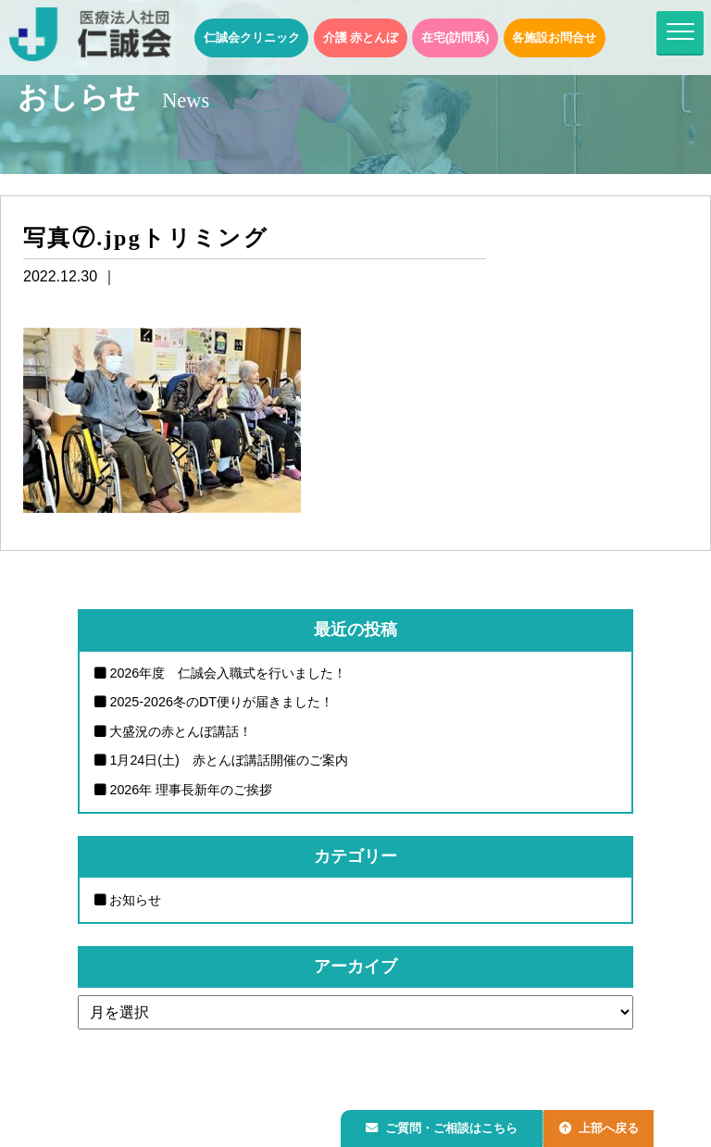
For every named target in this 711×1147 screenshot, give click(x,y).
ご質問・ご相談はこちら (445, 1125)
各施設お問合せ (554, 37)
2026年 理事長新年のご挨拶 (190, 789)
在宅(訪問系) (455, 37)
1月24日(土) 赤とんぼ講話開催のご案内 (228, 760)
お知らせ (135, 899)
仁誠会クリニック (252, 37)
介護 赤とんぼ (361, 37)
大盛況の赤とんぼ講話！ (180, 731)
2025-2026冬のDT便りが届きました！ (221, 701)
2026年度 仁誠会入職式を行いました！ (227, 673)
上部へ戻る (608, 1125)
